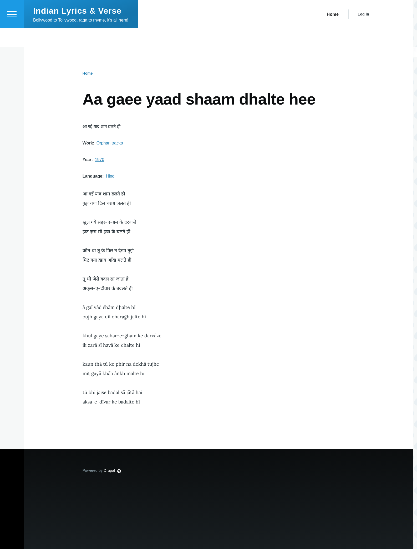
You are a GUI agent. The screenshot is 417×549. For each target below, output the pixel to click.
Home (88, 73)
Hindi (110, 176)
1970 (99, 160)
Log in (363, 33)
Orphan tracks (109, 143)
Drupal (109, 471)
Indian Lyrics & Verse (77, 29)
